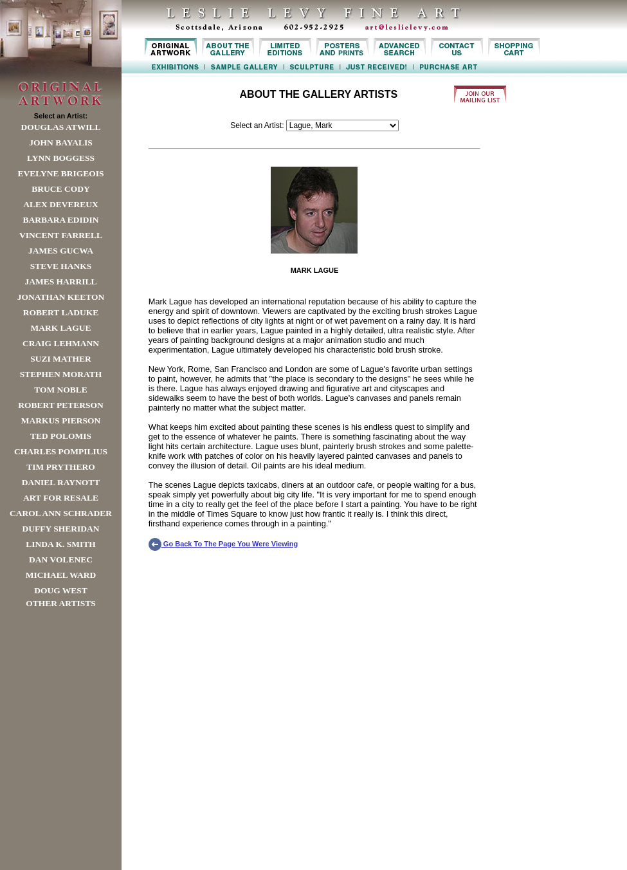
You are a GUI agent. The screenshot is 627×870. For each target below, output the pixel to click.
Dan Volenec (61, 559)
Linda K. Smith (60, 544)
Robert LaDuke (60, 312)
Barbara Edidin (60, 220)
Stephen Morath (61, 374)
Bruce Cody (60, 189)
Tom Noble (60, 389)
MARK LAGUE (315, 270)
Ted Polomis (60, 436)
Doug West (60, 590)
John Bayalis (60, 142)
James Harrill (60, 281)
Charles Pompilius (60, 451)
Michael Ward (61, 575)
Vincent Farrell (60, 235)
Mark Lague (60, 328)
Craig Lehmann (61, 343)
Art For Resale (60, 498)
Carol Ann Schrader (61, 513)
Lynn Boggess (61, 158)
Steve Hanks (61, 266)
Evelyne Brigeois (60, 173)
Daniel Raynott (61, 482)
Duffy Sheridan (61, 528)
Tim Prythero (60, 467)
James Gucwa (60, 250)
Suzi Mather (60, 359)
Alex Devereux (60, 204)
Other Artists (61, 603)
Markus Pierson (60, 420)
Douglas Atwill (61, 127)
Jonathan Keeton (61, 297)
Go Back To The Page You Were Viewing (223, 544)
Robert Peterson (60, 405)
